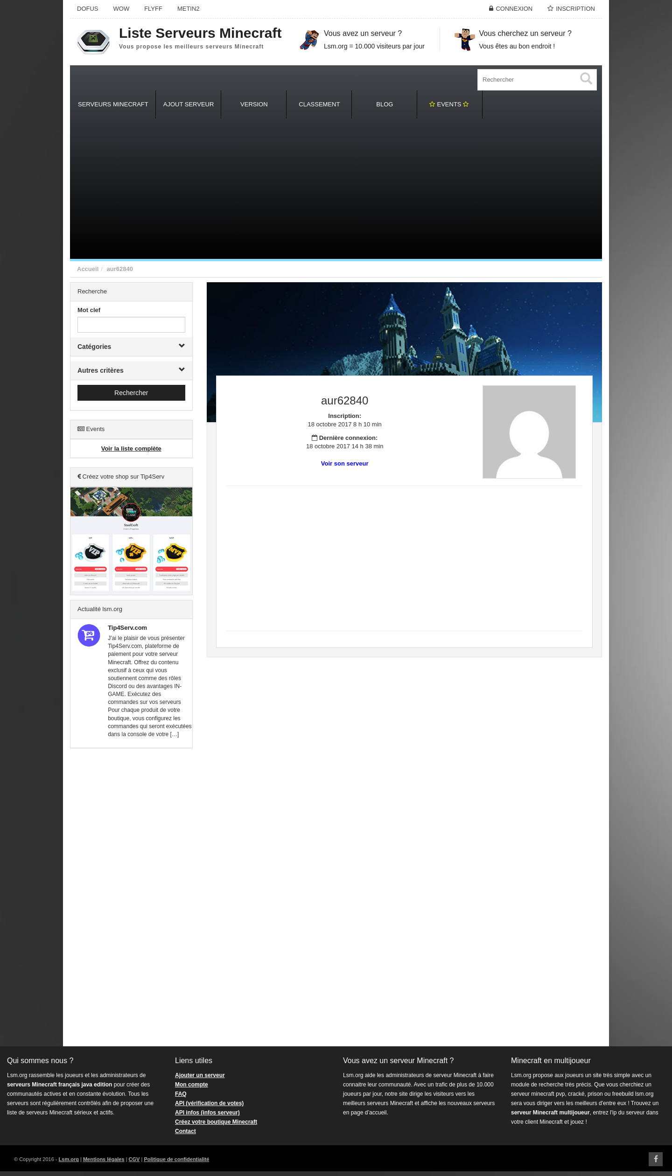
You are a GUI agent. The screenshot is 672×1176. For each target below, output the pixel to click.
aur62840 (119, 268)
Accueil (87, 268)
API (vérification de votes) (209, 1103)
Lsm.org (69, 1159)
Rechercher (131, 393)
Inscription (575, 8)
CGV (134, 1159)
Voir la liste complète (131, 448)
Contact (185, 1131)
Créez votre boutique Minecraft (216, 1122)
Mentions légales (104, 1159)
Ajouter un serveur (200, 1075)
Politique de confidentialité (176, 1159)
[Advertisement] (336, 189)
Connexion (514, 8)
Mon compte (191, 1084)
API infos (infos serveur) (207, 1112)
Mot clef (88, 309)
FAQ (181, 1094)
